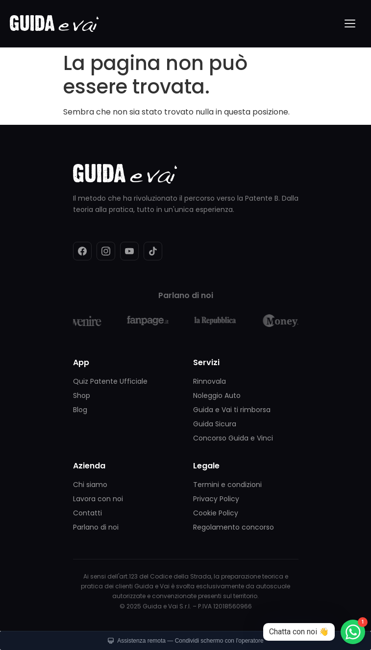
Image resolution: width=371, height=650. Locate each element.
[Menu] (350, 23)
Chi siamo (90, 484)
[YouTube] (129, 251)
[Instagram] (106, 251)
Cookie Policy (215, 513)
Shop (81, 395)
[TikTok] (153, 251)
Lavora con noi (98, 499)
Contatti (87, 513)
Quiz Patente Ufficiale (110, 381)
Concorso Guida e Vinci (233, 438)
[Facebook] (82, 251)
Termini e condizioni (227, 484)
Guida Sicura (214, 424)
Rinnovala (209, 381)
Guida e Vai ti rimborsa (232, 410)
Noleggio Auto (217, 395)
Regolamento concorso (233, 527)
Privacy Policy (216, 499)
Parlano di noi (96, 527)
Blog (80, 410)
